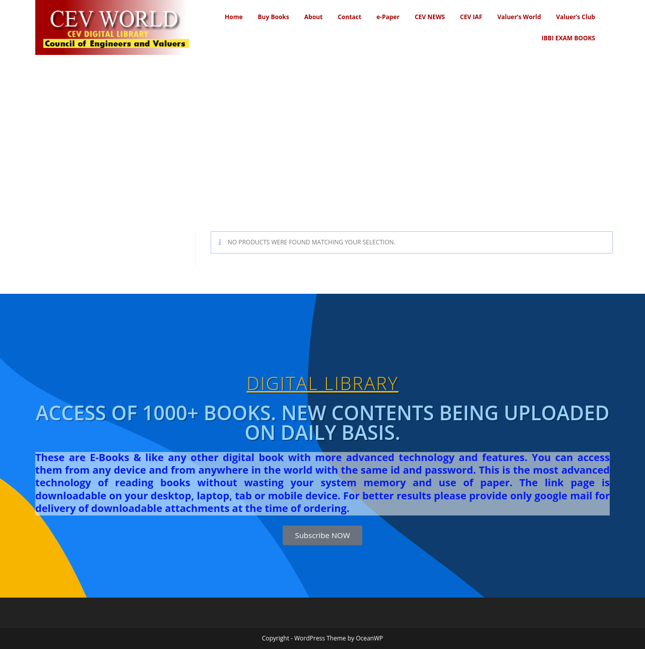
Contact (349, 17)
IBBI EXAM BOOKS (568, 38)
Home (233, 17)
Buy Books (273, 17)
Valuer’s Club (576, 17)
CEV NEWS (430, 17)
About (313, 17)
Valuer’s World (519, 17)
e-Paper (388, 17)
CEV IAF (471, 17)
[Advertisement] (322, 130)
